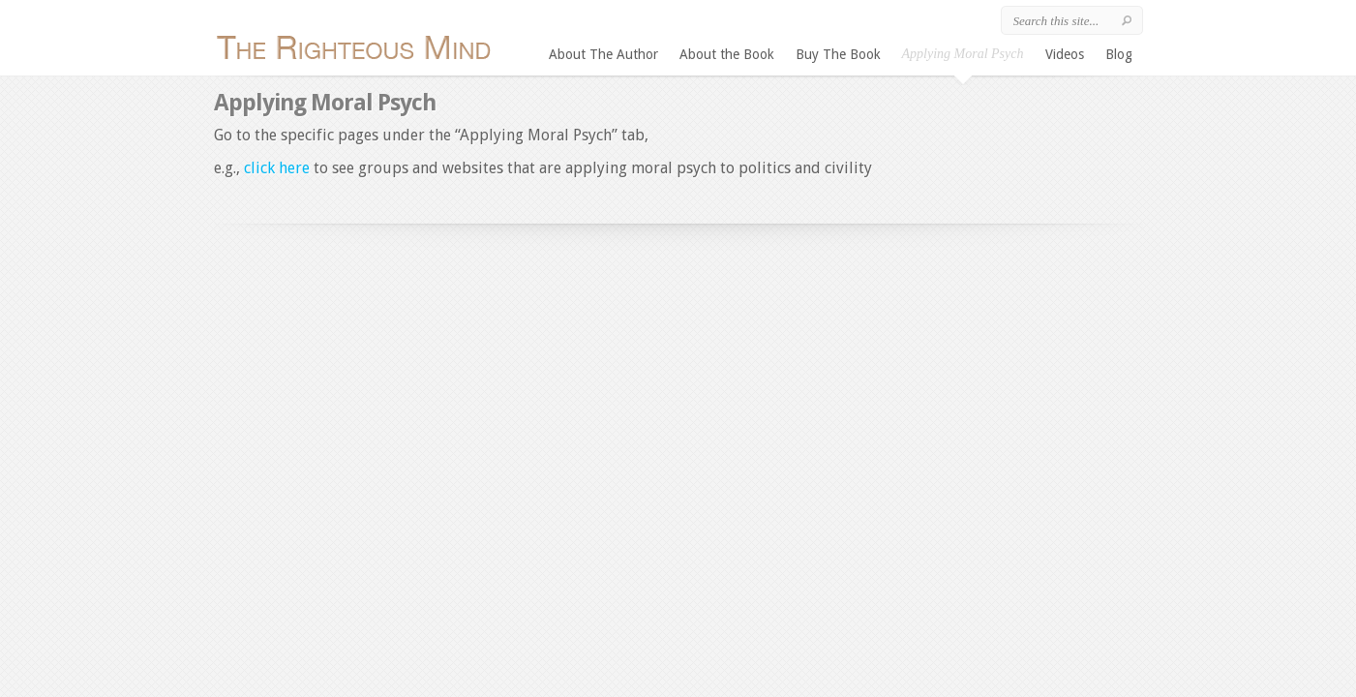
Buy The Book (838, 54)
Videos (1064, 54)
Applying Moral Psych (963, 53)
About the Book (726, 54)
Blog (1118, 54)
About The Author (603, 54)
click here (279, 168)
